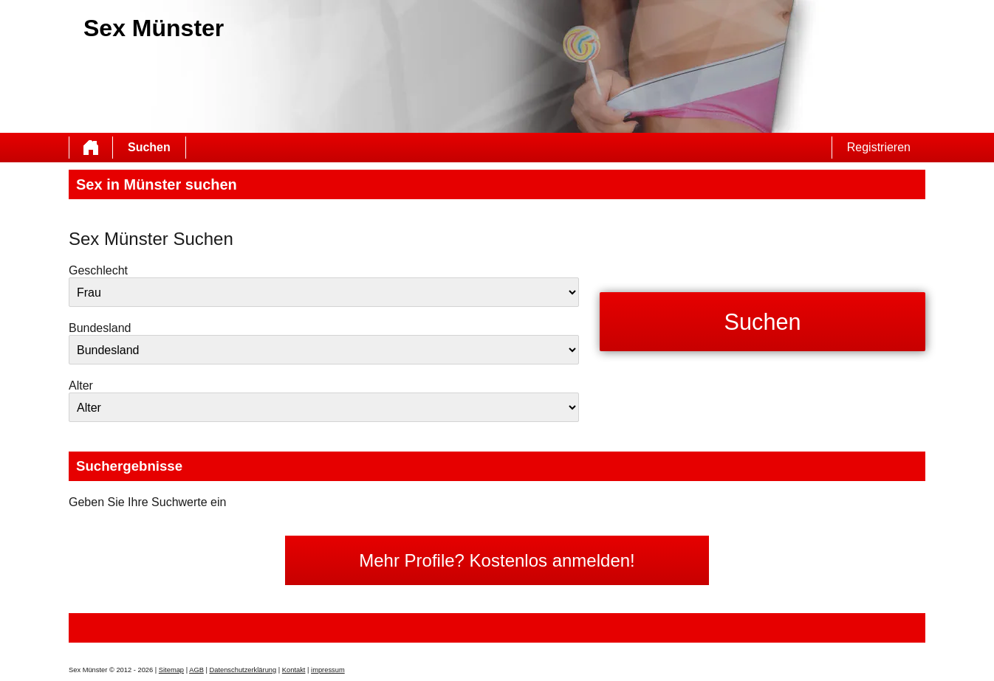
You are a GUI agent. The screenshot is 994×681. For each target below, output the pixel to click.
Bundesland (100, 328)
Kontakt (294, 670)
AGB (196, 670)
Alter (81, 385)
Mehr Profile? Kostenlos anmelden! (497, 560)
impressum (328, 670)
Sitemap (171, 670)
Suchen (149, 147)
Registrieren (879, 147)
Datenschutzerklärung (242, 670)
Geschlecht (98, 270)
